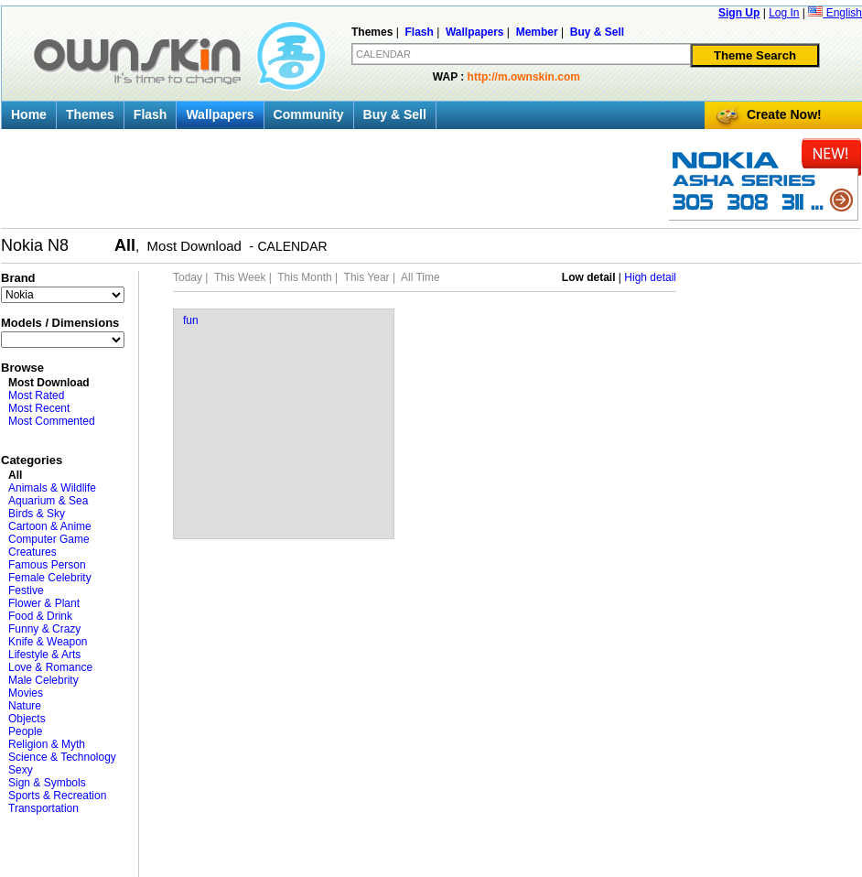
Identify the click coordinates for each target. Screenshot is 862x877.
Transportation (43, 808)
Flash (150, 114)
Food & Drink (40, 616)
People (25, 731)
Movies (25, 693)
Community (309, 114)
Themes (90, 114)
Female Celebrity (50, 577)
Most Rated (36, 395)
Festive (26, 590)
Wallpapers (219, 114)
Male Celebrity (43, 680)
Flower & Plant (44, 603)
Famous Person (47, 564)
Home (29, 114)
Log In (784, 12)
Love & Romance (50, 667)
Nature (24, 705)
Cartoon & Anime (50, 526)
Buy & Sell (394, 114)
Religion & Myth (46, 744)
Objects (27, 718)
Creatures (32, 552)
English (835, 12)
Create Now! (784, 114)
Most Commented (51, 421)
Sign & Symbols (47, 782)
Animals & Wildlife (52, 488)
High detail (650, 277)
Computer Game (49, 539)
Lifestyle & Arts (44, 654)
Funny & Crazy (44, 629)
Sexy (20, 769)
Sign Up (739, 12)
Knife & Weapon (48, 641)
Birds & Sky (36, 513)
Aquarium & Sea (48, 500)
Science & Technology (62, 757)
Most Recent (39, 408)
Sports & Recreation (57, 795)
